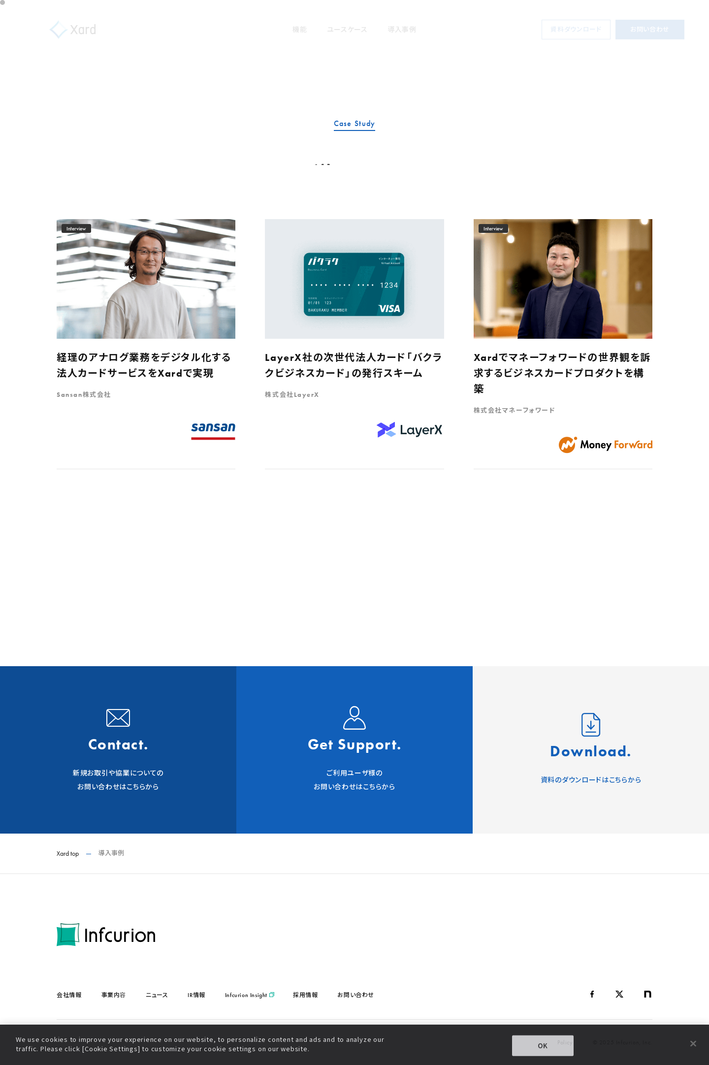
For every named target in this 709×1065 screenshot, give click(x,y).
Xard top (68, 853)
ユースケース (347, 30)
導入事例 (402, 30)
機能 (299, 30)
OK (543, 1045)
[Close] (693, 1043)
